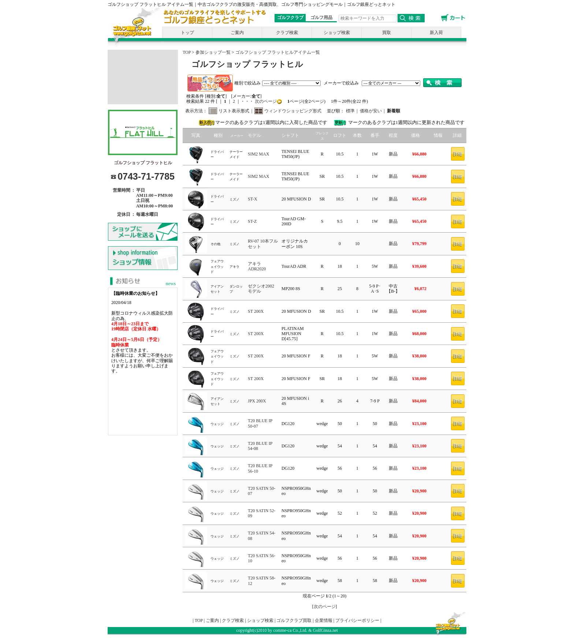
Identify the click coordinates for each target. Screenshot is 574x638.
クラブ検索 (287, 32)
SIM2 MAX (258, 154)
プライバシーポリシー (357, 620)
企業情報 (323, 620)
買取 (386, 32)
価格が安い (371, 110)
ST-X (252, 199)
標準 (350, 110)
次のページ (265, 101)
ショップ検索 (337, 32)
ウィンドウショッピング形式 (292, 110)
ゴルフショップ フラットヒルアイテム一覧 (277, 52)
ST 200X (256, 311)
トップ (187, 32)
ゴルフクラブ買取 (294, 620)
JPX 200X (257, 401)
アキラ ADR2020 (257, 266)
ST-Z (252, 221)
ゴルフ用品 (321, 17)
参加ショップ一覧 (213, 52)
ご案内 (237, 32)
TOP (187, 52)
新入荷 (436, 32)
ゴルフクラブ (290, 17)
